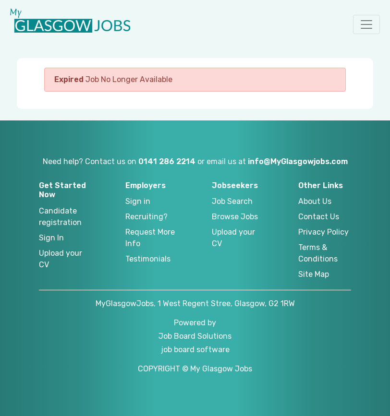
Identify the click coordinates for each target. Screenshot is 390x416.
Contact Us (318, 216)
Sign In (51, 237)
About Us (314, 201)
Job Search (232, 201)
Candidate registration (60, 216)
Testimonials (148, 258)
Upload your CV (60, 259)
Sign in (137, 201)
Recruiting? (146, 216)
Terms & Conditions (318, 253)
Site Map (313, 274)
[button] (366, 24)
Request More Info (150, 237)
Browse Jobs (235, 216)
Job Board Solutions (195, 336)
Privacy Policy (323, 232)
